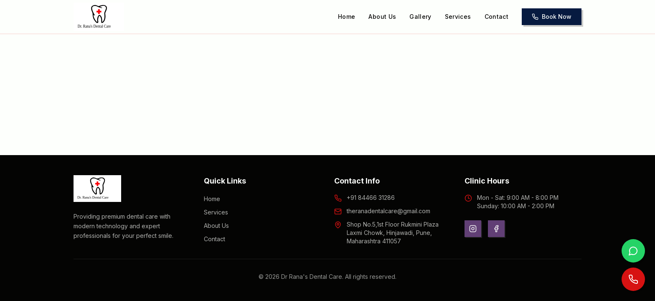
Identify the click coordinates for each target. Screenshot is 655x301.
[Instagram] (473, 228)
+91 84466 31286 (371, 197)
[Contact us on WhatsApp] (633, 251)
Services (458, 16)
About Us (382, 16)
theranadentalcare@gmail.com (388, 210)
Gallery (420, 16)
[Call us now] (633, 279)
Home (346, 16)
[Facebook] (496, 228)
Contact (496, 16)
